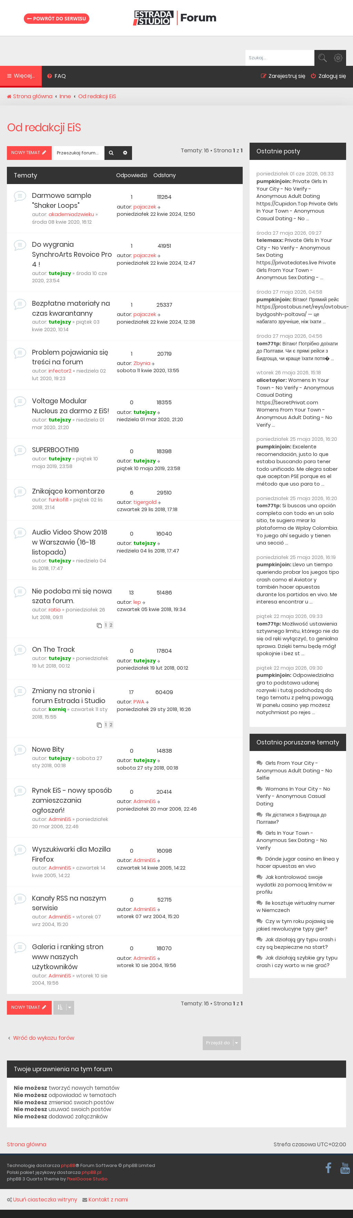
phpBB (68, 1165)
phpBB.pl (91, 1172)
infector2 (60, 370)
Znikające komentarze (68, 491)
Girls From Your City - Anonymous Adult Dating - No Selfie (294, 770)
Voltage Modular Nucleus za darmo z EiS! (70, 406)
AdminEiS (60, 819)
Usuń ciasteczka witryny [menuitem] (42, 1200)
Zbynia (141, 363)
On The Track (53, 649)
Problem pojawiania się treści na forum (70, 357)
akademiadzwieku (71, 214)
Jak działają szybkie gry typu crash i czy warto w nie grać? (296, 961)
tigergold (145, 502)
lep (137, 602)
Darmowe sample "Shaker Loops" (61, 200)
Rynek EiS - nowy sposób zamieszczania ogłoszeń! (72, 800)
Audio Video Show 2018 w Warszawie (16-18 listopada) (69, 542)
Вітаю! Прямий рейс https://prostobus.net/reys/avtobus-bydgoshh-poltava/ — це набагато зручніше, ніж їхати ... (302, 310)
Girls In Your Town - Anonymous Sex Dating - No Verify (291, 840)
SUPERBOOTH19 (55, 450)
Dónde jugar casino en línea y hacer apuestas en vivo (297, 862)
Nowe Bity (48, 749)
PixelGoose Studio (87, 1179)
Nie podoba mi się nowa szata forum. (72, 596)
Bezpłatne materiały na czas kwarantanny (71, 308)
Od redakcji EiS (44, 127)
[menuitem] (56, 77)
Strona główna (26, 1144)
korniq (57, 709)
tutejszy (60, 273)
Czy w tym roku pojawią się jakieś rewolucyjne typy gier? (295, 925)
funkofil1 (58, 499)
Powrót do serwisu (56, 18)
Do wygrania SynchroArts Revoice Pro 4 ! (72, 254)
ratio (55, 609)
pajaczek (144, 206)
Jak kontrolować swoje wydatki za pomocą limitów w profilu (294, 884)
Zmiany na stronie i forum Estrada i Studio (68, 696)
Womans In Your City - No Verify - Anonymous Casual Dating (293, 796)
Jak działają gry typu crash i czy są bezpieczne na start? (296, 943)
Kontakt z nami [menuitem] (105, 1200)
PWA (138, 701)
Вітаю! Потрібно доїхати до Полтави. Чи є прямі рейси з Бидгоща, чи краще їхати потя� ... (297, 351)
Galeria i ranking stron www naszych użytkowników (67, 957)
